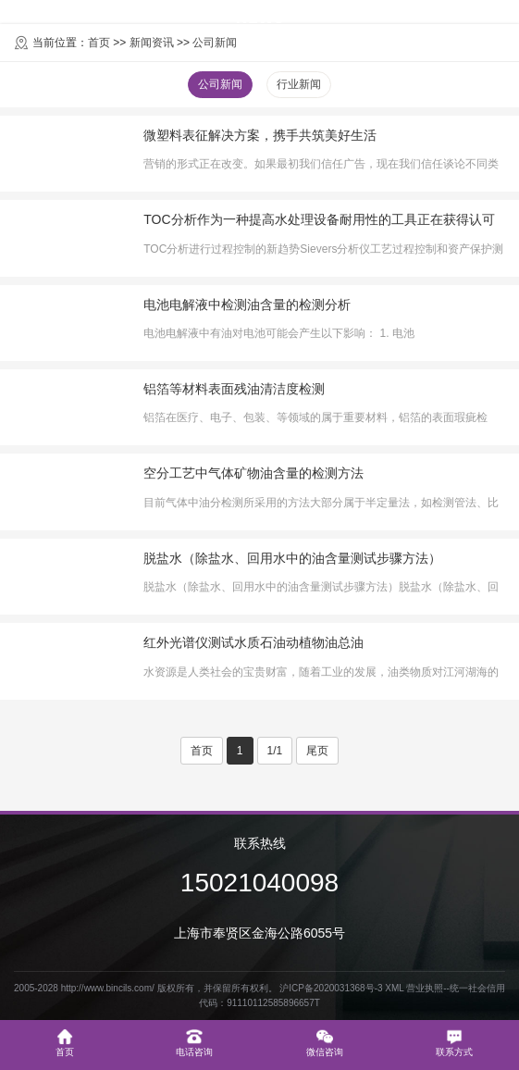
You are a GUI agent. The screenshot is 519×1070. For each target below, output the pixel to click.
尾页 (317, 750)
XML (394, 988)
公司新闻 (220, 84)
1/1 (275, 750)
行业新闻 (299, 84)
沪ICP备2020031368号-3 (330, 988)
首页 (202, 750)
